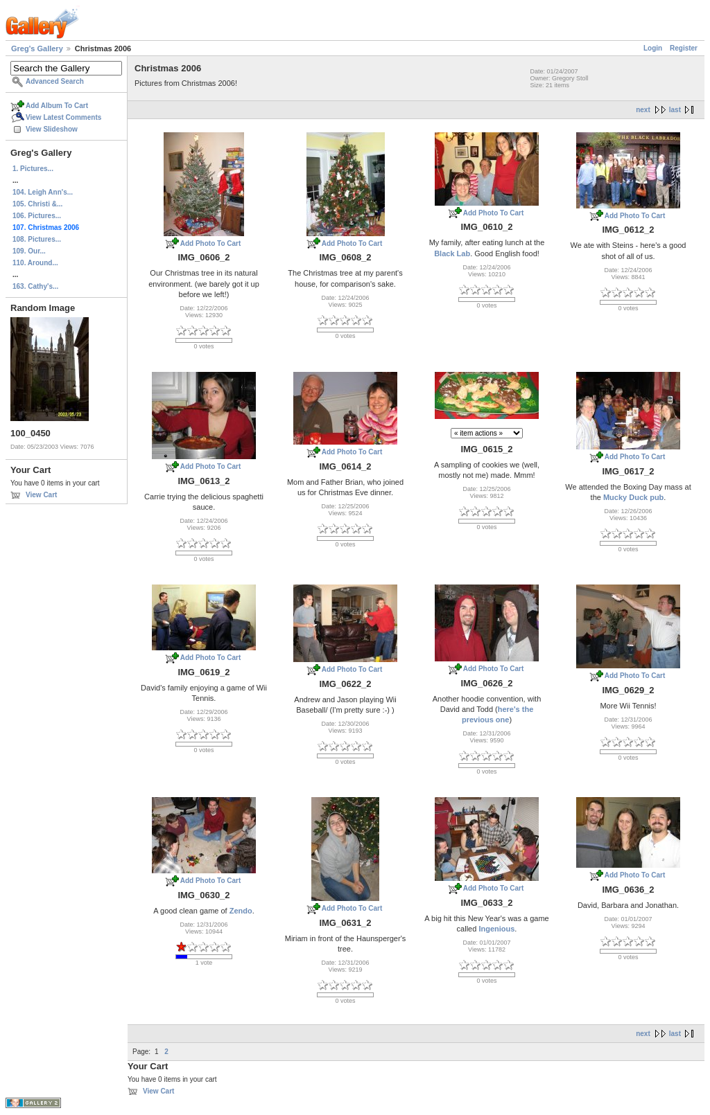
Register (684, 48)
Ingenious (496, 929)
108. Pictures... (36, 239)
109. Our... (29, 251)
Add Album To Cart (57, 105)
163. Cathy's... (35, 286)
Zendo (241, 911)
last (675, 110)
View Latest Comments (63, 117)
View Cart (41, 495)
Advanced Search (55, 81)
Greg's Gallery (37, 48)
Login (652, 48)
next (643, 110)
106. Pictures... (36, 216)
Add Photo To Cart (210, 243)
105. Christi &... (37, 204)
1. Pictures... (32, 168)
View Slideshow (52, 129)
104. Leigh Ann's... (42, 192)
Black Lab (452, 253)
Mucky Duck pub (633, 497)
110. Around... (35, 263)
